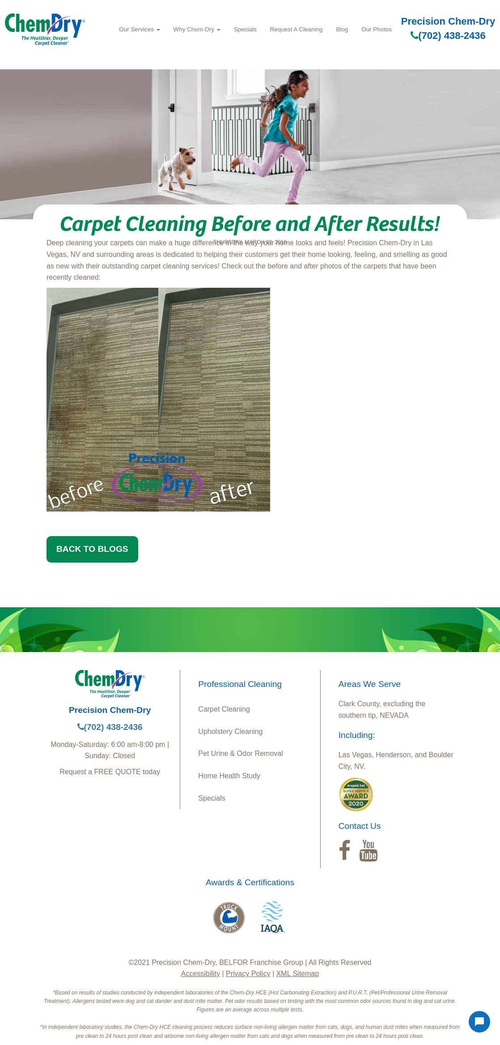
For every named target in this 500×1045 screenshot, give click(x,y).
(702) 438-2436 (448, 35)
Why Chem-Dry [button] (197, 29)
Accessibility (200, 973)
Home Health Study (229, 776)
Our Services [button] (139, 29)
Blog (342, 29)
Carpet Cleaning (224, 709)
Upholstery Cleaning (230, 731)
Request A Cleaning (296, 29)
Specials (245, 29)
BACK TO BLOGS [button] (92, 549)
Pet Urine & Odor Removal (240, 753)
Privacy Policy (248, 973)
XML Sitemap (297, 973)
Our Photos (376, 29)
